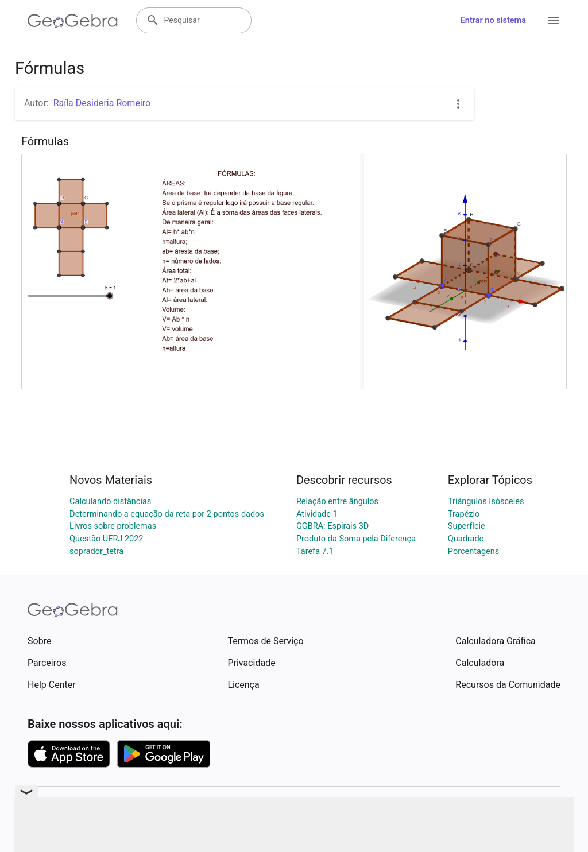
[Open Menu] (553, 21)
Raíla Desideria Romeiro (102, 103)
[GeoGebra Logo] (73, 21)
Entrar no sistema (493, 20)
